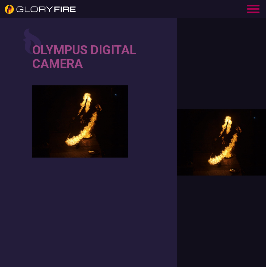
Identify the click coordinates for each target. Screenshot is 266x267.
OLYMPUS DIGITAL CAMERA (84, 57)
